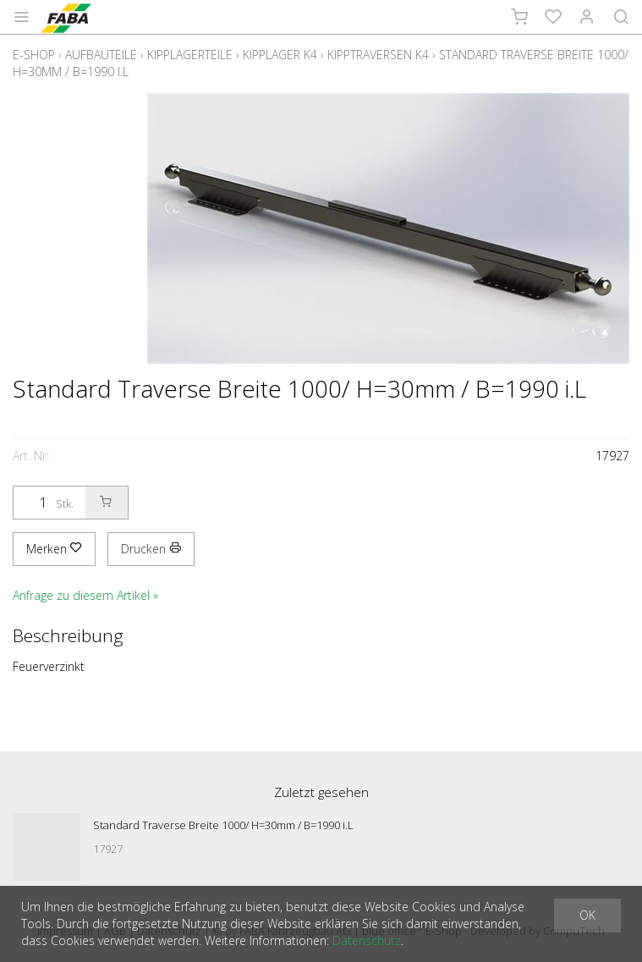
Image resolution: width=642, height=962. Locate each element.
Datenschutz (366, 940)
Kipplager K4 (280, 55)
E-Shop (34, 55)
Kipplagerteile (190, 55)
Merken (54, 549)
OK (587, 915)
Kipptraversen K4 (378, 55)
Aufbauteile (101, 55)
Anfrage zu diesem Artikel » (85, 595)
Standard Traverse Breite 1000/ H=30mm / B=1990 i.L (223, 825)
